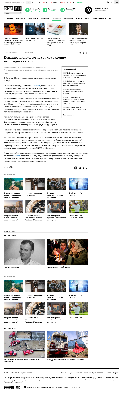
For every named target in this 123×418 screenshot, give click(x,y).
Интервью (8, 18)
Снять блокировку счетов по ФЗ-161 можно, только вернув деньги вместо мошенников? (13, 41)
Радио (71, 373)
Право (79, 18)
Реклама (64, 373)
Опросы (116, 373)
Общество (69, 18)
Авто (87, 18)
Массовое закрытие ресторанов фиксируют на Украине (73, 91)
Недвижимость (99, 18)
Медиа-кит (87, 373)
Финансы (44, 18)
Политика (56, 18)
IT (110, 18)
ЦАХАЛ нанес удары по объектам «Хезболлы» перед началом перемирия (74, 83)
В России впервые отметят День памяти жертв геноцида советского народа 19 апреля (74, 100)
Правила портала (98, 373)
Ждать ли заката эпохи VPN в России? (34, 39)
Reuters (16, 155)
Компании (33, 18)
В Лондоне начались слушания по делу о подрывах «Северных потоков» (74, 75)
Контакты (78, 373)
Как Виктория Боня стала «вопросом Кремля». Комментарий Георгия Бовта (78, 41)
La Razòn (36, 85)
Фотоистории (10, 236)
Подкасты (20, 18)
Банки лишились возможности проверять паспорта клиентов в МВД (56, 41)
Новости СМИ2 (9, 231)
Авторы (109, 373)
